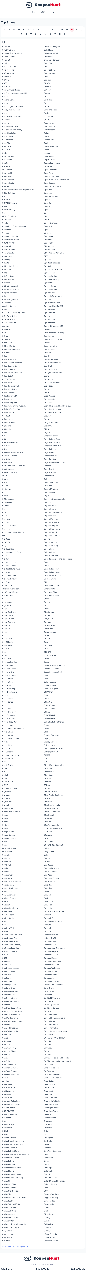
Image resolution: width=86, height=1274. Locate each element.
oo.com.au (48, 116)
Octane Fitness (8, 249)
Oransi (46, 376)
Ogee (4, 432)
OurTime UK (49, 901)
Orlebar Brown (50, 579)
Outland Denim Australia (54, 1018)
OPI (45, 216)
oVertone (48, 1124)
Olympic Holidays (9, 788)
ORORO (47, 609)
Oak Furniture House (11, 90)
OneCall (5, 1038)
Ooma (46, 136)
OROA (46, 599)
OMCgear (6, 825)
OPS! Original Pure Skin (54, 253)
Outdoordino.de (50, 975)
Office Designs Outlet (11, 366)
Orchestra (48, 402)
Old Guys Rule (8, 549)
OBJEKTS (6, 200)
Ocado (5, 223)
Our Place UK (49, 881)
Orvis (46, 649)
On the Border (8, 918)
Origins (47, 539)
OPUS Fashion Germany (54, 333)
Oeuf (4, 333)
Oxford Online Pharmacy (54, 1181)
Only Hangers (8, 1234)
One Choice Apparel (10, 968)
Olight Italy (7, 625)
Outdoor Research (51, 965)
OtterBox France (51, 808)
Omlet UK (6, 858)
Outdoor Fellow (50, 945)
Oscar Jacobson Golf (53, 672)
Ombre (5, 822)
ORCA (46, 392)
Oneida (5, 1058)
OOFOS (47, 120)
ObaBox (5, 163)
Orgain (47, 432)
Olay (4, 545)
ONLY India (6, 1241)
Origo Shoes (49, 549)
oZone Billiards (50, 1234)
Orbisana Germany (52, 383)
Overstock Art (50, 1118)
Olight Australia (9, 612)
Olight (4, 609)
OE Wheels (6, 303)
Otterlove (48, 818)
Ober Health (7, 173)
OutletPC (48, 1044)
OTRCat (47, 785)
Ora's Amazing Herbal (53, 339)
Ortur (46, 642)
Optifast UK (49, 283)
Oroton (47, 615)
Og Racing (6, 426)
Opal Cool (48, 166)
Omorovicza (7, 878)
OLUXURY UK (7, 782)
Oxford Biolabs (50, 1178)
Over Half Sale (50, 1081)
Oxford (47, 1174)
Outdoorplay (49, 978)
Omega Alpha (8, 832)
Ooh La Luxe (49, 126)
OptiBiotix (48, 266)
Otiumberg (48, 775)
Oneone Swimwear (10, 1068)
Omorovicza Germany (11, 881)
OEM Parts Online (9, 316)
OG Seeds (6, 429)
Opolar (47, 229)
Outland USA (49, 1021)
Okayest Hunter (9, 526)
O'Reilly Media (8, 70)
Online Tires (7, 1194)
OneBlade (6, 1034)
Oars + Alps (7, 123)
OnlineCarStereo (9, 1207)
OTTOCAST (48, 832)
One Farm (6, 978)
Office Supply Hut (9, 389)
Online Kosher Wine (10, 1158)
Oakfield (5, 96)
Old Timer (6, 582)
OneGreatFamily (9, 1048)
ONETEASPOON (8, 1088)
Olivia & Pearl (8, 732)
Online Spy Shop (9, 1184)
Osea (46, 675)
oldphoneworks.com (11, 589)
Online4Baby (7, 1201)
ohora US (6, 476)
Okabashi (6, 519)
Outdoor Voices (50, 971)
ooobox (47, 153)
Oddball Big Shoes (10, 266)
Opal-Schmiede (50, 170)
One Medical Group (10, 991)
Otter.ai (47, 798)
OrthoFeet (48, 629)
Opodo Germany (51, 223)
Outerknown (49, 991)
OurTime (47, 898)
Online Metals (8, 1171)
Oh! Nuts (6, 459)
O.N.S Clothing (8, 50)
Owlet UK (48, 1148)
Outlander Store (51, 1024)
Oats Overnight (8, 156)
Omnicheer (7, 871)
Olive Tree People (9, 689)
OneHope (6, 1054)
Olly (3, 762)
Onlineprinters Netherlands (14, 1224)
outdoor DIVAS (50, 938)
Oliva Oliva (6, 659)
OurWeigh (48, 905)
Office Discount (8, 369)
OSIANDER (48, 692)
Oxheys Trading (50, 1184)
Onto (46, 103)
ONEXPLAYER (8, 1111)
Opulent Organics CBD (53, 326)
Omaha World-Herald (11, 812)
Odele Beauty (8, 279)
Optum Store (49, 319)
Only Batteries (8, 1231)
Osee (46, 679)
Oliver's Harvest (9, 715)
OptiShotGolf (49, 313)
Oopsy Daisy (49, 160)
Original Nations (51, 519)
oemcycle (6, 326)
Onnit (46, 66)
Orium (46, 565)
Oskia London (50, 708)
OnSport (47, 90)
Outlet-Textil (49, 1034)
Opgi (46, 213)
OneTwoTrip (7, 1098)
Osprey (47, 738)
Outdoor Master (50, 958)
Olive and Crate (8, 672)
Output (47, 1051)
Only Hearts (7, 1237)
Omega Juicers (8, 835)
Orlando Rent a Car (52, 572)
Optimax (47, 299)
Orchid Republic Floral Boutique (57, 406)
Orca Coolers (49, 396)
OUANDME (48, 842)
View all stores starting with (15, 1246)
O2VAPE (5, 80)
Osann (46, 662)
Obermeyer (7, 176)
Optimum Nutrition (52, 303)
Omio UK (6, 855)
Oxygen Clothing (51, 1197)
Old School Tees (9, 565)
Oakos (4, 113)
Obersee (5, 186)
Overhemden (49, 1091)
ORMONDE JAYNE (51, 585)
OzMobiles (48, 1224)
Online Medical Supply (11, 1168)
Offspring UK (7, 419)
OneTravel (6, 1094)
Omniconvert (7, 875)
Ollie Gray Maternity (10, 755)
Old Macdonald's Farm (11, 552)
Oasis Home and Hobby (12, 130)
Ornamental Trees (51, 595)
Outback (47, 915)
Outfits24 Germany (52, 998)
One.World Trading (10, 1028)
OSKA (46, 699)
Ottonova (48, 835)
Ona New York (8, 928)
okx (3, 536)
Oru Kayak (48, 645)
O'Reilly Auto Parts (10, 66)
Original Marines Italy (53, 512)
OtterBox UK (49, 815)
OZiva (46, 1221)
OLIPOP (5, 649)
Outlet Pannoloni (51, 1028)
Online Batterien (9, 1138)
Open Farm (48, 173)
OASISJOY (6, 146)
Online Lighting (8, 1164)
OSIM (46, 695)
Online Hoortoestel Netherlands (15, 1154)
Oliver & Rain (7, 699)
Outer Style (49, 988)
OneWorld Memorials (11, 1104)
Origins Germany (51, 545)
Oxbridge (48, 1168)
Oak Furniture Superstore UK (14, 93)
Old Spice (6, 572)
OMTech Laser (8, 891)
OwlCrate (48, 1141)
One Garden (7, 981)
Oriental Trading (51, 489)
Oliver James (7, 708)
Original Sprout (50, 532)
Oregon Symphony (52, 422)
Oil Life (5, 486)
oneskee (5, 1081)
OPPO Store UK (50, 249)
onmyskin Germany (52, 60)
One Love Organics (10, 988)
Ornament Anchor (51, 589)
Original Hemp (50, 509)
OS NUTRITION (50, 655)
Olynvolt (5, 805)
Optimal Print (49, 293)
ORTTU (47, 639)
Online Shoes (8, 1181)
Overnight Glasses (52, 1108)
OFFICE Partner (8, 379)
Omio (4, 842)
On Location (7, 905)
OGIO (4, 439)
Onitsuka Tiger (8, 1124)
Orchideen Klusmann (53, 409)
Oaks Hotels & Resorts (11, 116)
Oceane (5, 233)
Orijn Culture (49, 552)
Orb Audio (48, 379)
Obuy (4, 206)
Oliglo (4, 632)
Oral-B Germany (51, 359)
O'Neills (5, 63)
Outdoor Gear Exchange (54, 948)
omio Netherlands (9, 848)
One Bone (6, 965)
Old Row (5, 559)
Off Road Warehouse (11, 349)
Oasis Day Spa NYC (10, 126)
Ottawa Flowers (50, 792)
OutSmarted (49, 1071)
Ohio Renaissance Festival (13, 466)
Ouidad (47, 848)
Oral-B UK (48, 366)
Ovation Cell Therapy (53, 1078)
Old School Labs (9, 562)
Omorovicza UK (8, 885)
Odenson (6, 283)
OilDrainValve (8, 489)
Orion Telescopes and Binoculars (58, 559)
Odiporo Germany (9, 293)
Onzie (46, 113)
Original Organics (51, 522)
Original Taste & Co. (52, 536)
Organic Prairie (50, 456)
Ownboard (48, 1158)
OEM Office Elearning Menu (14, 313)
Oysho (46, 1211)
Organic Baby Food (52, 439)
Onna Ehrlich (49, 63)
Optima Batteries (51, 286)
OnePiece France (9, 1071)
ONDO (4, 958)
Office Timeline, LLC (10, 392)
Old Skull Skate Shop (11, 569)
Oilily (4, 492)
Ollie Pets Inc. (8, 758)
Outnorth (48, 1048)
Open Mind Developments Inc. (57, 180)
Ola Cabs (6, 539)
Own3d (47, 1154)
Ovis (46, 1131)
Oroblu (47, 602)
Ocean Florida (8, 229)
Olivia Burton (7, 735)
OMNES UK (6, 865)
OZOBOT (47, 1231)
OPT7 (46, 256)
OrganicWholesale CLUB (54, 462)
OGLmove (6, 446)
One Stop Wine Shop (11, 1015)
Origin (46, 496)
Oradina (47, 353)
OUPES (47, 861)
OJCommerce (8, 499)
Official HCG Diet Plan (11, 409)
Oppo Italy (48, 243)
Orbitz (46, 389)
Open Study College (52, 186)
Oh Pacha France (9, 456)
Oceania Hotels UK (10, 236)
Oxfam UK (48, 1171)
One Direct (6, 975)
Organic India (49, 452)
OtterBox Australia (52, 805)
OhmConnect (8, 469)
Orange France (50, 369)
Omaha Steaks (8, 808)
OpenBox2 (48, 190)
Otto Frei (47, 822)
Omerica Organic (9, 838)
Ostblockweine (50, 745)
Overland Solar (50, 1098)
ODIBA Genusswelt (10, 286)
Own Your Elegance (52, 1151)
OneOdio (6, 1061)
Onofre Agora (49, 73)
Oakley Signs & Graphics (12, 106)
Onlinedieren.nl (8, 1214)
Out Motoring (49, 908)
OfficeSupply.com (9, 402)
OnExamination (8, 1108)
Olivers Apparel (8, 718)
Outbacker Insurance (53, 921)
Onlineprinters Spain (11, 1227)
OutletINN (48, 1041)
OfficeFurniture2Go (10, 396)
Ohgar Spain (7, 462)
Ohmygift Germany (10, 472)
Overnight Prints (51, 1111)
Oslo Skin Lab (49, 715)
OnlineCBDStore (9, 1211)
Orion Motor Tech (51, 555)
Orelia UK (48, 426)
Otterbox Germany (52, 812)
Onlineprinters (8, 1221)
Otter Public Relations (53, 795)
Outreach (48, 1054)
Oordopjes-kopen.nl (52, 163)
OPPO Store (49, 246)
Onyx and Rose (50, 110)
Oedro (4, 309)
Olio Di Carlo (7, 642)
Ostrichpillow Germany (53, 748)
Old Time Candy (9, 575)
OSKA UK (48, 702)
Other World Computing (54, 765)
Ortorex (47, 635)
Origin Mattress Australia (54, 499)
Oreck (46, 419)
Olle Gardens (7, 752)
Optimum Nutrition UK (53, 306)
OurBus (47, 891)
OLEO (4, 599)
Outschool (48, 1064)
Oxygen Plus (49, 1201)
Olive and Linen (9, 675)
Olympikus (6, 792)
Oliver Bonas (7, 702)
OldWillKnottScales (10, 592)
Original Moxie (50, 516)
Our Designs (49, 865)
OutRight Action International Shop (59, 1061)
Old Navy (6, 555)
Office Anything (9, 359)
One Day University (10, 971)
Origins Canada (50, 542)
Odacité (5, 263)
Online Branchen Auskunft (13, 1141)
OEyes (5, 336)
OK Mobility (7, 502)
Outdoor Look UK (51, 955)
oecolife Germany (9, 306)
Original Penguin (51, 526)
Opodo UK (48, 226)
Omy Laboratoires (9, 895)
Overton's (48, 1121)
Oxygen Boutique (51, 1194)
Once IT (5, 931)
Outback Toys (49, 918)
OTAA (46, 758)
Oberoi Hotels (8, 180)
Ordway (47, 416)
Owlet (46, 1144)
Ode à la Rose (8, 276)
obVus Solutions (9, 216)
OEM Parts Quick (9, 319)
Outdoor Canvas (51, 935)
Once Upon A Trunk (10, 941)
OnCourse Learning (10, 948)
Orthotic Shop (50, 632)
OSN (46, 732)
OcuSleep (6, 259)
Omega (5, 828)
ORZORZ (47, 652)
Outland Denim (50, 1015)
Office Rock (7, 383)
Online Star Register (10, 1191)
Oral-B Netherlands (52, 363)
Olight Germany (9, 622)
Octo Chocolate (8, 253)
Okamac (5, 522)
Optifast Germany (51, 279)
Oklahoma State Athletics (13, 532)
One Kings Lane (9, 985)
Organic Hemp (50, 449)
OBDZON (6, 166)
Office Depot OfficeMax (12, 363)
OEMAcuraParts (9, 323)
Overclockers (49, 1084)
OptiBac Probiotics (52, 263)
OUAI (46, 838)
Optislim (47, 316)
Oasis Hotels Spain (10, 133)
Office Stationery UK (10, 386)
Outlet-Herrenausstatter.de (55, 1031)
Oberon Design (8, 183)
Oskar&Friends (50, 705)
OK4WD (5, 506)
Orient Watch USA (51, 482)
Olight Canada (8, 615)
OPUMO (47, 329)
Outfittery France (51, 1005)
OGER (4, 436)
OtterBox (48, 802)
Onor (46, 76)
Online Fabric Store (10, 1151)
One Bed (6, 961)
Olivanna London (9, 662)
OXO (46, 1191)
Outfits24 (48, 995)
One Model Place (9, 995)
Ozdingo (47, 1217)
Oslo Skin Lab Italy (52, 718)
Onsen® (47, 86)
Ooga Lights (49, 123)
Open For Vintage (51, 176)
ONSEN (47, 83)
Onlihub (5, 1134)
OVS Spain (48, 1138)
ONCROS (6, 955)
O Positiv (6, 47)
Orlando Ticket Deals (52, 575)
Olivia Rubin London (10, 738)
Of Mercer (6, 339)
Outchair (47, 928)
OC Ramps (6, 220)
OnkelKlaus (7, 1128)
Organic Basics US (52, 442)
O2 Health (6, 76)
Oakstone (6, 120)
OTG (46, 762)
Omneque (6, 861)
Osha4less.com (50, 682)
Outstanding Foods (52, 1074)
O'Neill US (6, 60)
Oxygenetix (49, 1204)
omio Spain (7, 852)
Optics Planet (49, 273)
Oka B (4, 516)
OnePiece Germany (10, 1074)
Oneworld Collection (11, 1101)
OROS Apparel (50, 612)
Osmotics (48, 728)
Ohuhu (5, 479)
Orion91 (47, 562)
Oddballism (7, 269)
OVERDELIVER (50, 1088)
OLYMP (5, 785)
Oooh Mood (49, 156)
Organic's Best (50, 459)
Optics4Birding (50, 276)
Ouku (46, 855)
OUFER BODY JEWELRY (54, 845)
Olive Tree (6, 685)
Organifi (47, 466)
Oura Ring (48, 885)
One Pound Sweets (10, 1001)
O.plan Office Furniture (12, 53)
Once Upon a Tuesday (11, 945)
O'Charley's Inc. (8, 57)
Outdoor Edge (50, 941)
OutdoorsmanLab (51, 981)
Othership (48, 768)
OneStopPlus (7, 1084)
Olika (4, 635)
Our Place (48, 875)
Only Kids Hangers (52, 47)
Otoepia (47, 778)
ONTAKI (47, 96)
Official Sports (8, 412)
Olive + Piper (7, 665)
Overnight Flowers (52, 1104)
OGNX (4, 449)
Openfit (47, 200)
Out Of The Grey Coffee (54, 911)
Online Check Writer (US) (12, 1144)
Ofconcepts (7, 343)
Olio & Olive (7, 639)
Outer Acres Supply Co (53, 985)
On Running (7, 911)
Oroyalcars (48, 619)
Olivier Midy (7, 745)
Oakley (5, 103)
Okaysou (6, 529)
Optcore (47, 259)
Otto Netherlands (51, 825)
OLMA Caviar (7, 765)
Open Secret (49, 183)
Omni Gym (6, 868)
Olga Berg (6, 605)
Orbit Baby (48, 386)
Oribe (46, 479)
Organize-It (49, 469)
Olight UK (6, 629)
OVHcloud (48, 1128)
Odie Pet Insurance (10, 289)
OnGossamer (7, 1118)
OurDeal (47, 895)
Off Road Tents (8, 346)
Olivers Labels (8, 725)
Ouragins (48, 888)
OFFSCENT (6, 416)
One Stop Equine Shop (12, 1011)
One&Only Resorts (10, 1031)
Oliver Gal (6, 705)
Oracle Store (49, 349)
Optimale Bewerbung (53, 296)
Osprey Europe (50, 742)
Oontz (46, 150)
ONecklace (6, 1041)
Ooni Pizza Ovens (51, 146)
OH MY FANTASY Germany (13, 452)
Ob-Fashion (7, 160)
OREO (46, 429)
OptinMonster (50, 309)
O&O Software (8, 73)
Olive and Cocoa (9, 669)
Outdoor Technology (52, 968)
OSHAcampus (50, 685)
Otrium (47, 788)
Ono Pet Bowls (50, 70)
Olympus (6, 795)
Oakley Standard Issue (11, 110)
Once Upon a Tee (9, 938)
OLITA (4, 655)
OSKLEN (47, 712)
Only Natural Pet (51, 53)
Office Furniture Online (12, 373)
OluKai (5, 775)
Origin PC (48, 502)
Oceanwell (6, 246)
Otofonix (47, 782)
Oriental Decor (50, 486)
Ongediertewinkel (9, 1114)
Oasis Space (7, 136)
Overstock (48, 1114)
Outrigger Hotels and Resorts (56, 1058)
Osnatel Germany (51, 735)
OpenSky (48, 203)
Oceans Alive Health (10, 239)
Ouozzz (47, 858)
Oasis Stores (7, 140)
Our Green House (51, 871)
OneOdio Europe (9, 1064)
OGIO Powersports (10, 442)
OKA (4, 512)
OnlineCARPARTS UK (11, 1204)
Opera (46, 210)
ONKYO (5, 1131)
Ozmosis (47, 1227)
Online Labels (8, 1161)
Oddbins (6, 273)
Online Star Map (9, 1187)
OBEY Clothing (8, 193)
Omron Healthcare (10, 888)
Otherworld (49, 772)
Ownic (46, 1161)
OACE (4, 83)
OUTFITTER (48, 1001)
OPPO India (48, 239)
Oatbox (5, 153)
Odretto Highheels (10, 299)
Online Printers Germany (12, 1178)
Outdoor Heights (51, 951)
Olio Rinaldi (7, 645)
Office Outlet (7, 376)
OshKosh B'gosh (51, 689)
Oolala (46, 133)
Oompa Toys (49, 140)
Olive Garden (7, 679)
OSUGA (47, 755)
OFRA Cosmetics (9, 422)
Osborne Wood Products (54, 665)
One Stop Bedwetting (11, 1008)
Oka (3, 509)
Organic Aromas (51, 436)
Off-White (6, 353)
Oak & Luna (7, 86)
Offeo (4, 356)
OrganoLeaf (49, 476)
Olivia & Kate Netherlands (13, 728)
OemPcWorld (7, 329)
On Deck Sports (8, 898)
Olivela (5, 695)
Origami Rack (49, 492)
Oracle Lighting (50, 346)
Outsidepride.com (51, 1068)
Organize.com (50, 472)
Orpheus (47, 622)
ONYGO (47, 106)
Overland (48, 1094)
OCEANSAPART (8, 243)
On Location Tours (10, 908)
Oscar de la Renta (51, 669)
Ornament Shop (50, 592)
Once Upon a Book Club (12, 935)
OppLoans (48, 236)
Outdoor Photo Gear (52, 961)
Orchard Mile (49, 399)
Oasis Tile (6, 143)
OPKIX (46, 220)
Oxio (46, 1187)
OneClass (6, 1044)
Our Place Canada (51, 878)
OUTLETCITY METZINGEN (54, 1038)
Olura (4, 778)
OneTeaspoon (8, 1091)
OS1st (46, 659)
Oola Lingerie (49, 130)
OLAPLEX (6, 542)
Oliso (4, 652)
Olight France (8, 619)
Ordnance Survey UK (53, 412)
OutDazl (47, 931)
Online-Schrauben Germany (14, 1197)
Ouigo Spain (49, 852)
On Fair (5, 901)
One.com (6, 1024)
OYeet (46, 1207)
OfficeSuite (7, 399)
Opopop (47, 233)
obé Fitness (7, 170)
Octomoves (7, 256)
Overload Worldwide (52, 1101)
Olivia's (5, 742)
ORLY (46, 582)
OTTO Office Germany (53, 828)
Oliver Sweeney (9, 712)
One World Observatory (12, 1021)
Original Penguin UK (52, 529)
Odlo (4, 296)
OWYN (46, 1164)
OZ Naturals (49, 1214)
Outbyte (47, 925)
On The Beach (8, 915)
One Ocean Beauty (10, 998)
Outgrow (47, 1011)
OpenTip (47, 206)
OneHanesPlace (9, 1051)
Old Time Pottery (9, 579)
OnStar (47, 93)
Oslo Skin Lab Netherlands (55, 722)
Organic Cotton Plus (52, 446)
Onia (4, 1121)
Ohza (4, 482)
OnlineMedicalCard (10, 1217)
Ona (4, 925)
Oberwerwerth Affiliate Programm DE (18, 190)
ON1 (4, 921)
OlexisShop (7, 602)
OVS (46, 1134)
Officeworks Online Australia (14, 406)
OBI (3, 196)
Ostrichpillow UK (51, 752)
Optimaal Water (50, 289)
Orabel (47, 343)
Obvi (4, 213)
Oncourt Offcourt (9, 951)
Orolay (46, 605)
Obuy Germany (8, 210)
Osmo (46, 725)
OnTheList (48, 100)
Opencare (48, 193)
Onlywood (48, 57)
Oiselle (5, 496)
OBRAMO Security (10, 203)
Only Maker (48, 50)
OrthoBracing (50, 625)
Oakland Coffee (8, 100)
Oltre (4, 772)
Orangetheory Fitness (53, 373)
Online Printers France (11, 1174)
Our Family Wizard (51, 868)
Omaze (5, 815)
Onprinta (48, 80)
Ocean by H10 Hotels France (14, 226)
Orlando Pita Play (51, 569)
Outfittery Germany (52, 1008)
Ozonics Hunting (51, 1241)
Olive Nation (7, 682)
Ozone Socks (49, 1237)
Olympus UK (7, 802)
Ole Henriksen (8, 595)
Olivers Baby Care (10, 722)
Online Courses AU (10, 1148)
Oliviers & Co (7, 748)
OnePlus (5, 1078)
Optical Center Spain (53, 269)
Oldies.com (7, 585)
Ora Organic (49, 336)
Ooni (46, 143)
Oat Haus (6, 150)
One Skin (6, 1005)
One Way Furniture (10, 1018)
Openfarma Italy (51, 196)
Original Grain (50, 506)
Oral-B (47, 356)
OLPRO (5, 768)
